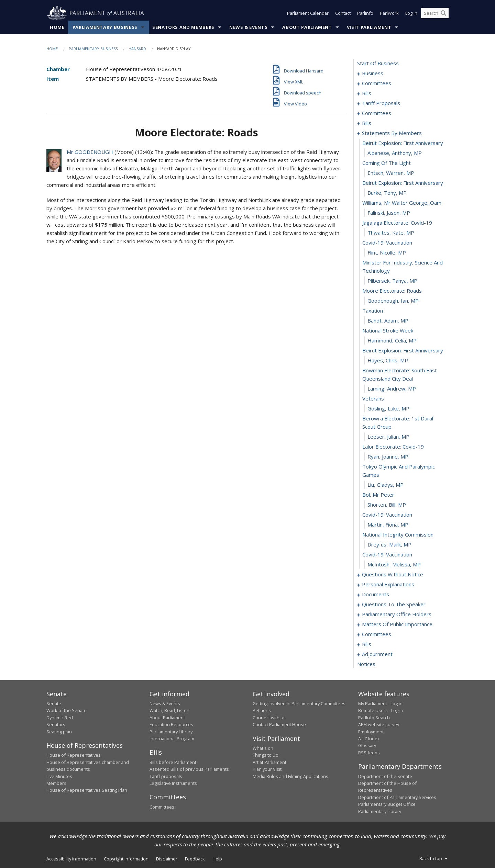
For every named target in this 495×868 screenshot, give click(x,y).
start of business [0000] (378, 63)
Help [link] (217, 859)
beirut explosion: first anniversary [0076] (402, 350)
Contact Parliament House (279, 724)
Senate (53, 703)
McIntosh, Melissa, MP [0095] (394, 564)
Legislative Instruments (173, 783)
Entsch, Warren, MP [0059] (390, 172)
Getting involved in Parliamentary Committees (299, 703)
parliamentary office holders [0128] (396, 614)
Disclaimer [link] (166, 859)
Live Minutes (59, 776)
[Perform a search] (443, 13)
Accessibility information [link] (71, 859)
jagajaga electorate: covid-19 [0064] (397, 222)
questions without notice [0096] (392, 574)
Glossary (367, 745)
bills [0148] (366, 644)
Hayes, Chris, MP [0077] (387, 360)
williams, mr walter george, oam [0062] (401, 202)
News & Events (248, 27)
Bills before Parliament (173, 762)
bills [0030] (366, 123)
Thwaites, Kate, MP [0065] (390, 232)
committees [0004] (376, 83)
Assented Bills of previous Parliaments (189, 769)
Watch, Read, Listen (169, 710)
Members (56, 783)
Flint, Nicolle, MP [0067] (386, 252)
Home (57, 27)
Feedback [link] (195, 859)
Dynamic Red (59, 717)
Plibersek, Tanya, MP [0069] (392, 280)
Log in (411, 13)
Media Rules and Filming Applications (290, 776)
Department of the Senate (385, 776)
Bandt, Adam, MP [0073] (387, 320)
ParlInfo (365, 13)
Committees (162, 807)
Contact (343, 13)
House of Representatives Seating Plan (86, 790)
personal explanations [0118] (388, 584)
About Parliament (307, 27)
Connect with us (269, 717)
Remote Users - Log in (380, 710)
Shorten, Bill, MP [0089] (386, 504)
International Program (172, 738)
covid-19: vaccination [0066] (387, 242)
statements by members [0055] (392, 132)
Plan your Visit (267, 769)
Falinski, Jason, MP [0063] (388, 212)
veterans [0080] (373, 398)
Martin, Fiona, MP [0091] (387, 524)
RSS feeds (369, 752)
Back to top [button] (434, 858)
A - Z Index (369, 738)
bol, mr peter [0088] (378, 494)
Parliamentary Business (105, 27)
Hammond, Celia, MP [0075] (392, 340)
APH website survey (378, 724)
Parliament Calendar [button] (308, 13)
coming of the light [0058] (386, 162)
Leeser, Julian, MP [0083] (388, 436)
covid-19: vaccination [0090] (387, 514)
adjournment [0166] (377, 654)
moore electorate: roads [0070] (392, 290)
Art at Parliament (269, 762)
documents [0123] (375, 594)
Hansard (137, 48)
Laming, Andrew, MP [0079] (391, 388)
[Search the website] (435, 13)
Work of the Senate (66, 710)
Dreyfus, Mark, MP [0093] (389, 544)
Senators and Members (183, 27)
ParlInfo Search (374, 717)
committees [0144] (376, 634)
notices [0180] (366, 664)
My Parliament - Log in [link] (380, 703)
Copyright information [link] (126, 859)
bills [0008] (366, 93)
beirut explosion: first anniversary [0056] (402, 142)
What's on (263, 748)
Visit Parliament (369, 27)
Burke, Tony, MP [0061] (387, 192)
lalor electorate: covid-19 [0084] (393, 446)
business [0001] (372, 73)
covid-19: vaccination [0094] (387, 554)
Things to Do (265, 755)
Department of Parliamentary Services (397, 797)
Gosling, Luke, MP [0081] (388, 408)
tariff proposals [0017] (381, 103)
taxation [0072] (372, 310)
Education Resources (171, 724)
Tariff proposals (166, 776)
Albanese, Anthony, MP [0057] (394, 152)
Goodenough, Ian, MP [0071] (393, 300)
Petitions (262, 710)
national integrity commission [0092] (397, 534)
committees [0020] (376, 113)
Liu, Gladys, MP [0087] (385, 484)
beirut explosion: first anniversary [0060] (402, 182)
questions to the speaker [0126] (394, 604)
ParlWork (389, 13)
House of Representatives (73, 755)
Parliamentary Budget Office (387, 804)
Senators (55, 724)
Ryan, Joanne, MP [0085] (387, 456)
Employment (371, 732)
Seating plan (59, 732)
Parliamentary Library (171, 732)
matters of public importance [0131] (397, 624)
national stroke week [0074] (387, 330)
